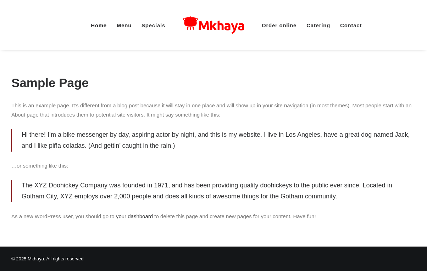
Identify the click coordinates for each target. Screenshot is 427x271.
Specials (153, 25)
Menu (124, 25)
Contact (351, 25)
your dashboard (134, 216)
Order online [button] (279, 25)
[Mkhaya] (213, 25)
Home (99, 25)
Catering (318, 25)
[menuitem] (99, 25)
